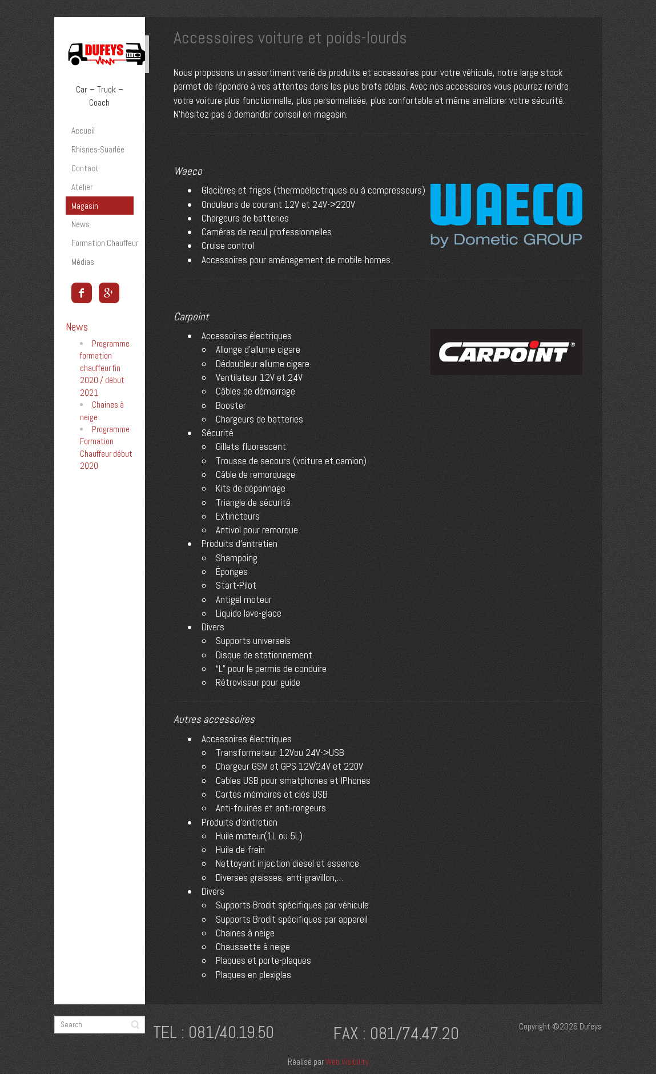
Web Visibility (347, 1061)
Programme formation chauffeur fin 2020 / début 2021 (105, 368)
